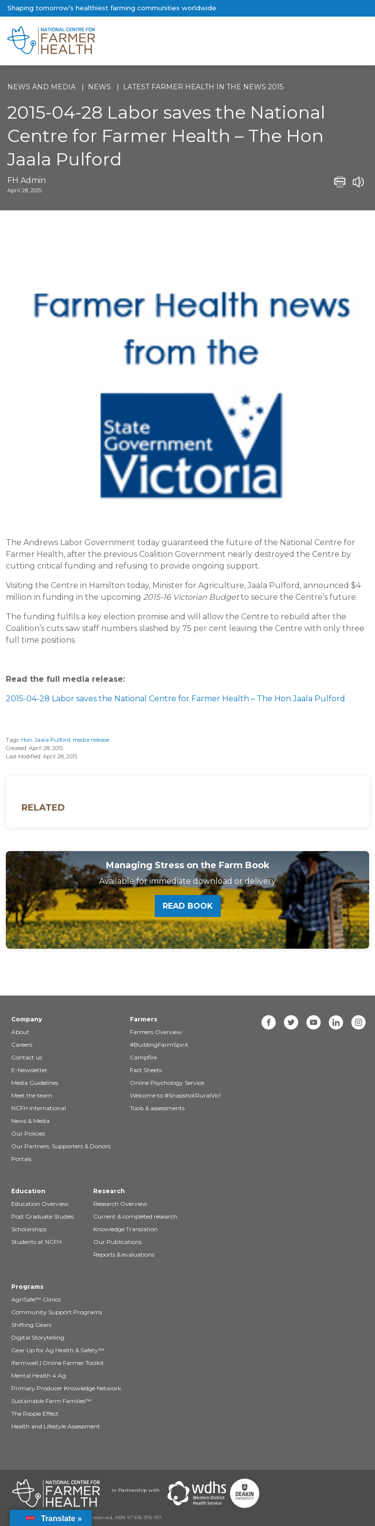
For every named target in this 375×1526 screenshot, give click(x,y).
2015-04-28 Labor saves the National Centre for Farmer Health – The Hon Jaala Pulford (175, 698)
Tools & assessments (157, 1108)
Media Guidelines (34, 1082)
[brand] (156, 41)
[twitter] (291, 1022)
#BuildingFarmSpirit (159, 1044)
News (99, 86)
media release (91, 739)
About (20, 1032)
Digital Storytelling (37, 1337)
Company (26, 1019)
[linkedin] (336, 1022)
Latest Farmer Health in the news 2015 (203, 86)
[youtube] (313, 1022)
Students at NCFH (36, 1241)
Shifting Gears (31, 1324)
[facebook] (268, 1022)
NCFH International (38, 1108)
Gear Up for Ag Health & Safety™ (57, 1350)
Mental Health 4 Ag (38, 1375)
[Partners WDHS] (196, 1493)
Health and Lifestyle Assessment (55, 1426)
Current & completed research (135, 1216)
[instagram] (358, 1022)
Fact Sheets (146, 1070)
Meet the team (31, 1095)
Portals (21, 1158)
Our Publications (117, 1241)
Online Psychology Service (167, 1082)
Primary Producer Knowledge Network (66, 1388)
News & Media (30, 1120)
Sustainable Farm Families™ (51, 1400)
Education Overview (40, 1203)
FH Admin (26, 180)
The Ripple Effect (35, 1413)
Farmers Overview (156, 1032)
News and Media (41, 86)
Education (28, 1191)
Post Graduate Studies (42, 1216)
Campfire (143, 1057)
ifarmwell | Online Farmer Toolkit (57, 1362)
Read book (188, 906)
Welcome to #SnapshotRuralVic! (175, 1095)
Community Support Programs (56, 1312)
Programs (27, 1286)
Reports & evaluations (123, 1254)
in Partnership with (136, 1490)
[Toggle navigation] (326, 41)
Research (109, 1191)
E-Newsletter (29, 1070)
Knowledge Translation (125, 1229)
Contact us (26, 1057)
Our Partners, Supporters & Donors (60, 1146)
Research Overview (120, 1203)
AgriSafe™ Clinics (36, 1299)
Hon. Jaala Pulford (45, 739)
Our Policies (28, 1133)
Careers (21, 1044)
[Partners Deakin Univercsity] (244, 1493)
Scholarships (28, 1229)
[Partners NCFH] (56, 1493)
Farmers (143, 1019)
